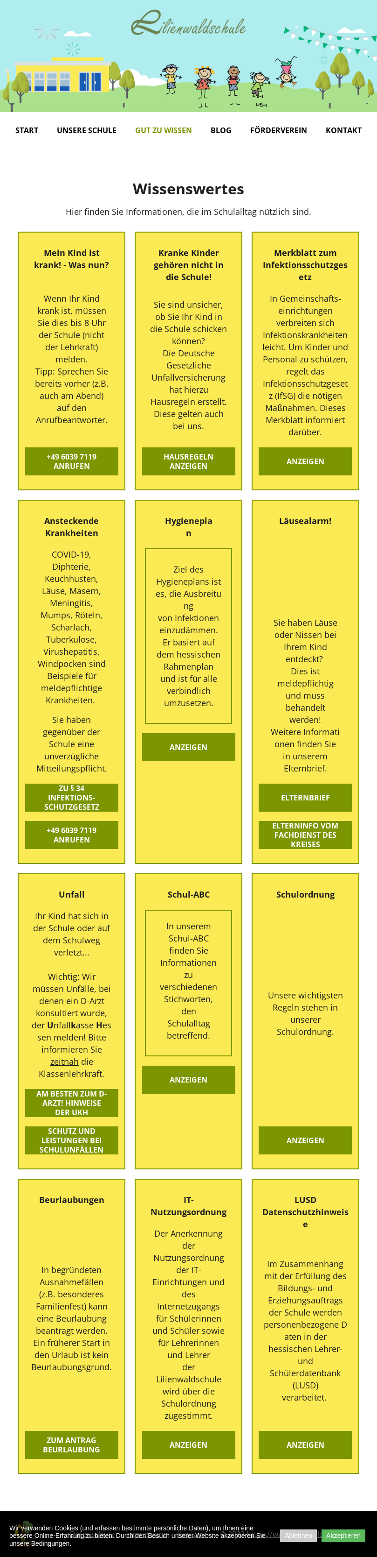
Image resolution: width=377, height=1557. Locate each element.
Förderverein (278, 130)
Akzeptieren (343, 1535)
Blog (221, 130)
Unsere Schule (87, 130)
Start (26, 130)
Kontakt (344, 130)
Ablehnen (298, 1535)
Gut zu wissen (163, 130)
